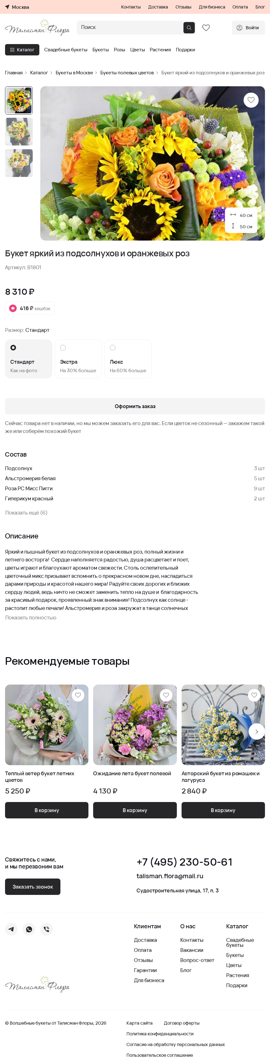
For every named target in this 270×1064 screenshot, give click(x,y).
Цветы (137, 50)
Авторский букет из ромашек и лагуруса (221, 776)
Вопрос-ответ (197, 960)
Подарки (185, 50)
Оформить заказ (135, 406)
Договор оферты (182, 1023)
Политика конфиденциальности (160, 1034)
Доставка (158, 7)
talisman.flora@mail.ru (170, 876)
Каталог (22, 50)
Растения (160, 50)
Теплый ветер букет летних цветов (39, 776)
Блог (260, 7)
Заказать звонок (33, 886)
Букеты (101, 50)
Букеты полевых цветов (127, 72)
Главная (14, 72)
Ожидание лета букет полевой (132, 773)
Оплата (240, 7)
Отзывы (183, 7)
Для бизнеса (212, 7)
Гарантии (145, 970)
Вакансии (191, 950)
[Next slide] (257, 731)
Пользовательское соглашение (160, 1055)
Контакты (131, 7)
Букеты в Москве (74, 72)
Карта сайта (140, 1023)
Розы (119, 50)
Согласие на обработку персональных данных (176, 1044)
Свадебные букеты (65, 50)
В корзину (47, 810)
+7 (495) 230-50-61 (184, 862)
